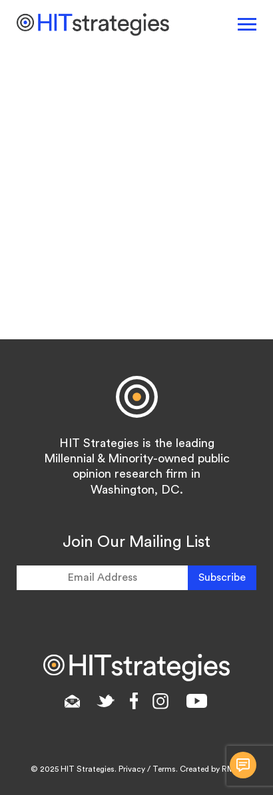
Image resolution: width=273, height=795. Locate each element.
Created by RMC (210, 769)
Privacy (132, 769)
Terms (164, 769)
